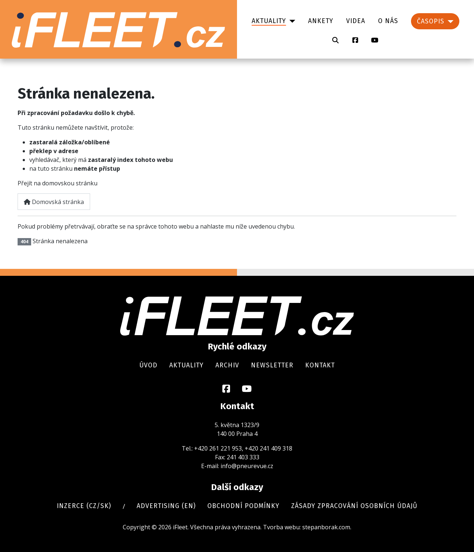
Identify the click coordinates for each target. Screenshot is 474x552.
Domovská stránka (54, 202)
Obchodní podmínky (243, 506)
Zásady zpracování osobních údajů (354, 506)
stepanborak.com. (326, 527)
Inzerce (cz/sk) (84, 506)
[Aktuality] (290, 21)
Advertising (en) (166, 506)
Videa (355, 21)
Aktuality (269, 21)
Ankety (320, 21)
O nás (388, 21)
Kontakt (320, 365)
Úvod (148, 365)
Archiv (227, 365)
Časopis (430, 21)
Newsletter (272, 365)
